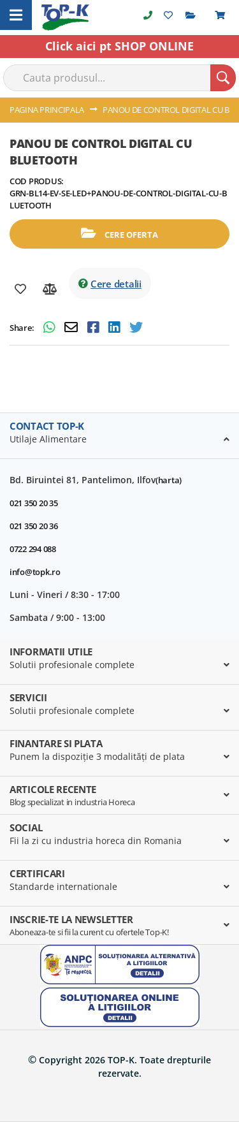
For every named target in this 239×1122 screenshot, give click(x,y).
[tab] (119, 436)
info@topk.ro (35, 572)
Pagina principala (47, 109)
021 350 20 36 (34, 526)
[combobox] (119, 77)
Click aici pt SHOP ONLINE (119, 46)
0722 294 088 (33, 549)
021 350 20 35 (34, 503)
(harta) (169, 480)
